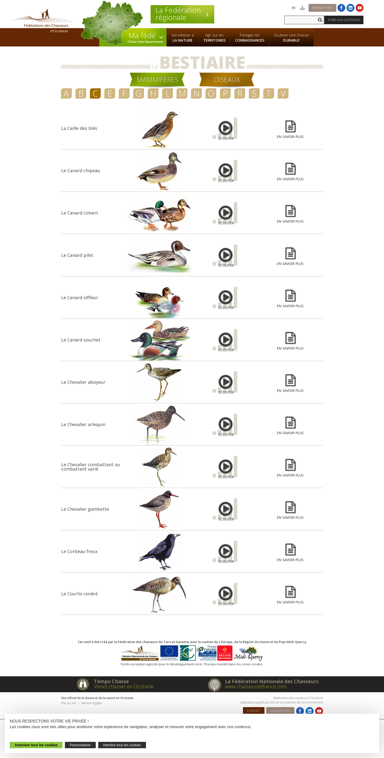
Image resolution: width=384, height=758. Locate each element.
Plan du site (68, 703)
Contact (254, 711)
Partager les (249, 38)
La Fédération (182, 13)
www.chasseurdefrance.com (256, 686)
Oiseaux (227, 79)
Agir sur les (214, 38)
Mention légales (91, 703)
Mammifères (157, 79)
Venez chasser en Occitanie (124, 686)
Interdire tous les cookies (122, 745)
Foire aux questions (344, 20)
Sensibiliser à (182, 38)
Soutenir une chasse (291, 38)
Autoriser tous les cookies (36, 745)
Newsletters (322, 8)
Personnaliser (80, 745)
